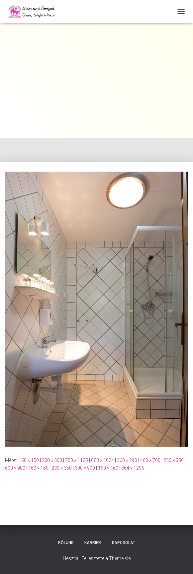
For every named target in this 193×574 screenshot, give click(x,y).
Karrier (92, 542)
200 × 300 (52, 460)
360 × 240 (127, 460)
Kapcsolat (123, 542)
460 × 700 (150, 460)
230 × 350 (173, 460)
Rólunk (65, 542)
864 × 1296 (132, 468)
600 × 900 (15, 468)
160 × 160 (38, 468)
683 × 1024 (102, 460)
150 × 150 (29, 460)
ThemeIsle (120, 558)
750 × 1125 (76, 460)
